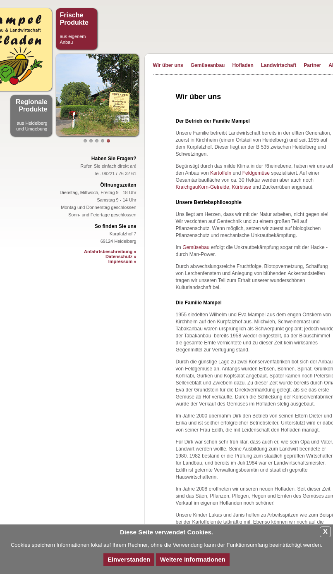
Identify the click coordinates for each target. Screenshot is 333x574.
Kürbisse (242, 187)
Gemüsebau (195, 247)
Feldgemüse (256, 173)
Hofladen (242, 65)
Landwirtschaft (278, 65)
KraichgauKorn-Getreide (202, 187)
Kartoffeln (220, 173)
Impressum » (122, 261)
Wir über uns (168, 65)
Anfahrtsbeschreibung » (110, 251)
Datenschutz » (121, 256)
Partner (312, 65)
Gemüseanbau (208, 65)
